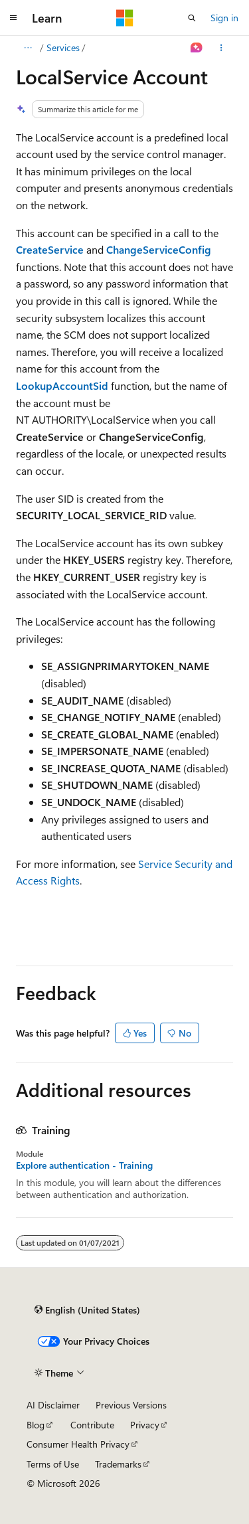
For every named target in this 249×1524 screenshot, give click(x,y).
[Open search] (192, 18)
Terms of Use (53, 1464)
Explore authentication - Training (84, 1165)
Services (63, 47)
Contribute (92, 1424)
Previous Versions (131, 1404)
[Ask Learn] (197, 47)
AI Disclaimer (53, 1404)
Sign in (224, 17)
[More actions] (221, 47)
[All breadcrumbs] (27, 47)
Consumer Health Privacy (78, 1444)
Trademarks (118, 1464)
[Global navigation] (13, 18)
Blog (35, 1424)
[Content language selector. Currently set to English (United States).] (87, 1310)
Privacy (144, 1424)
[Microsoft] (124, 18)
